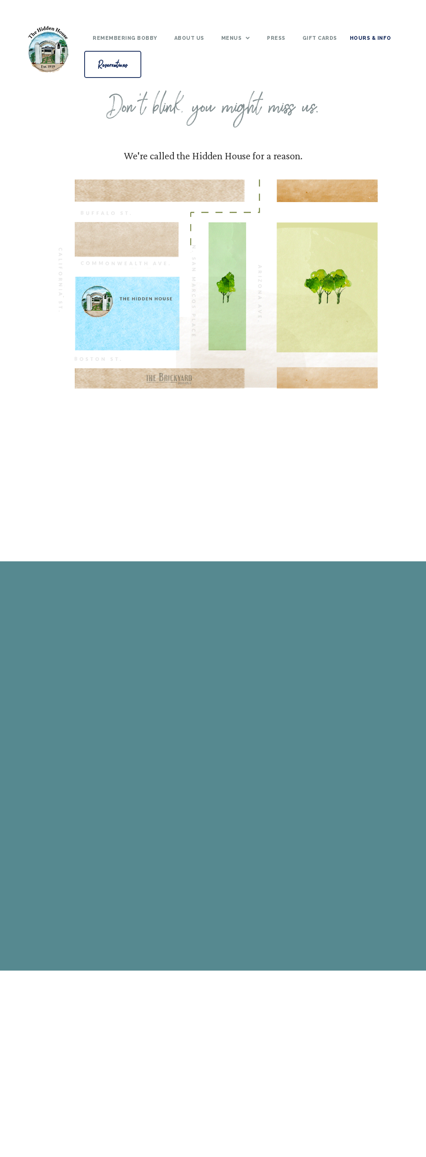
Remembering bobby (125, 38)
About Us (189, 38)
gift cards (319, 38)
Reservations (113, 64)
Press (276, 38)
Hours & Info (370, 38)
